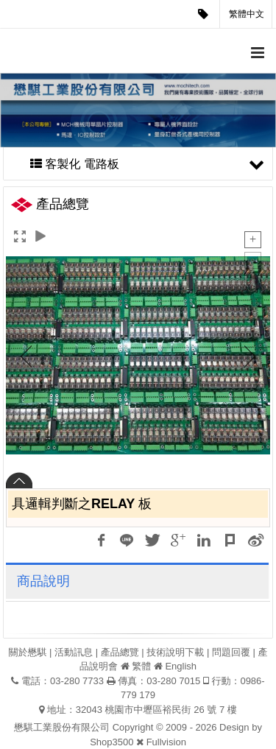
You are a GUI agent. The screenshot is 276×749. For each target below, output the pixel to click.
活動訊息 (73, 652)
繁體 (141, 666)
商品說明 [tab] (43, 581)
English (181, 666)
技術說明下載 (175, 652)
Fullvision (166, 742)
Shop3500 (111, 742)
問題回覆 (231, 652)
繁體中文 (246, 14)
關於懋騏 (27, 652)
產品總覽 (120, 652)
